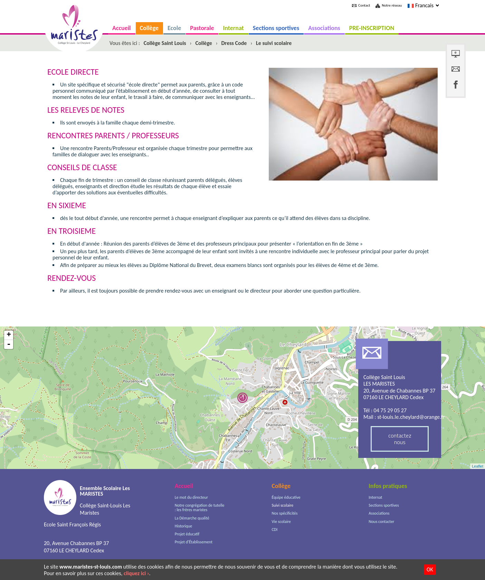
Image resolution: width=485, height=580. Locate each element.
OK (430, 569)
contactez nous (399, 438)
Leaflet (477, 466)
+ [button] (9, 335)
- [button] (8, 344)
